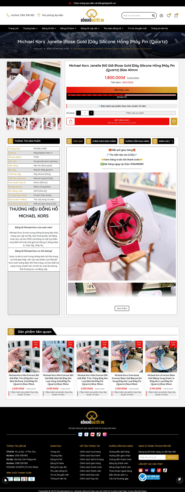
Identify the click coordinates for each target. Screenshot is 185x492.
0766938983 (136, 164)
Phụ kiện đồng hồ (113, 28)
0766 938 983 (27, 15)
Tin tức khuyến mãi (137, 28)
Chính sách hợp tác (89, 478)
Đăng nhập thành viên (120, 467)
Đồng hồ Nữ (48, 28)
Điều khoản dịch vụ (118, 474)
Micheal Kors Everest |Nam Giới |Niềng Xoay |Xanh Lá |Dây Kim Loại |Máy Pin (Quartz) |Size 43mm (161, 379)
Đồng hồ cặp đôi (89, 28)
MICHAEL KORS (40, 148)
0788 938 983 (21, 463)
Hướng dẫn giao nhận (119, 455)
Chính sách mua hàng (90, 451)
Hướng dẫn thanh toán (120, 459)
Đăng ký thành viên (118, 463)
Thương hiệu (29, 28)
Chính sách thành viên (90, 471)
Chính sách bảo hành (90, 455)
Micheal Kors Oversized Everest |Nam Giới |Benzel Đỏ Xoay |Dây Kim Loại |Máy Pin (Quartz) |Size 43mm (127, 379)
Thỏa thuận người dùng (120, 471)
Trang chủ (13, 28)
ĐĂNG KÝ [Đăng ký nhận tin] (172, 457)
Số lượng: (70, 113)
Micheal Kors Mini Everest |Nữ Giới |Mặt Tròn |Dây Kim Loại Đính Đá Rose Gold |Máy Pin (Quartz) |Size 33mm (24, 379)
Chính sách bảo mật (89, 474)
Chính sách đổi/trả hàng (92, 459)
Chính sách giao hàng (90, 463)
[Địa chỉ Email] (159, 457)
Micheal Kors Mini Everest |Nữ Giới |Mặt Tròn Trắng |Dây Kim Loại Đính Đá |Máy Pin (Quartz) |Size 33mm (92, 379)
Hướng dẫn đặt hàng (119, 451)
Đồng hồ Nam (67, 28)
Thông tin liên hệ (159, 28)
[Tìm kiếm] (153, 15)
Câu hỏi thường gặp (119, 478)
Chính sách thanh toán (91, 467)
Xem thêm (122, 308)
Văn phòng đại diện (52, 15)
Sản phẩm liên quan (34, 331)
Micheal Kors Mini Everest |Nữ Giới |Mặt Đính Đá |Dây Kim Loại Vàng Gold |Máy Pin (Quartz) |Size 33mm (58, 379)
